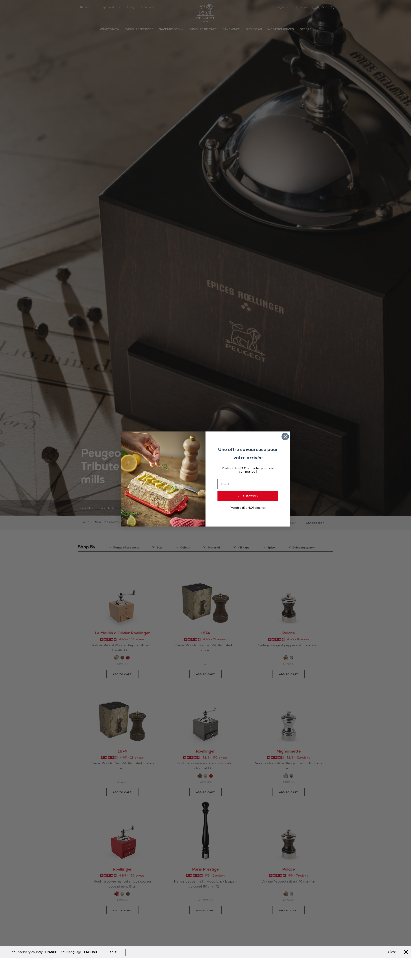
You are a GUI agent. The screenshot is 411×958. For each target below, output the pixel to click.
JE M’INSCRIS (248, 496)
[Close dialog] (285, 436)
